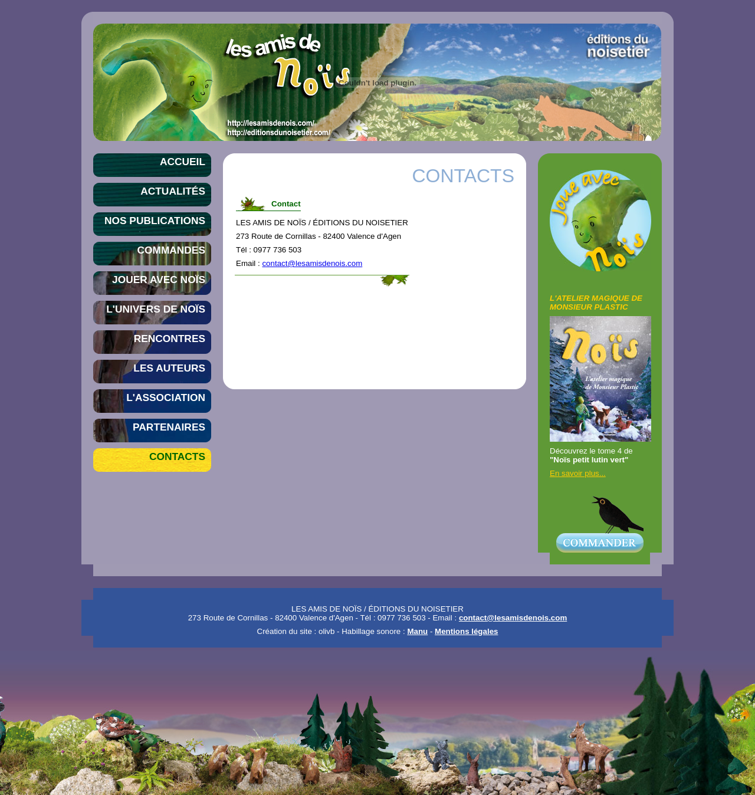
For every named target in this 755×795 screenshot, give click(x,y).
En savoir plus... (578, 473)
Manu (417, 631)
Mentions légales (466, 631)
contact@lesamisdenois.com (312, 263)
